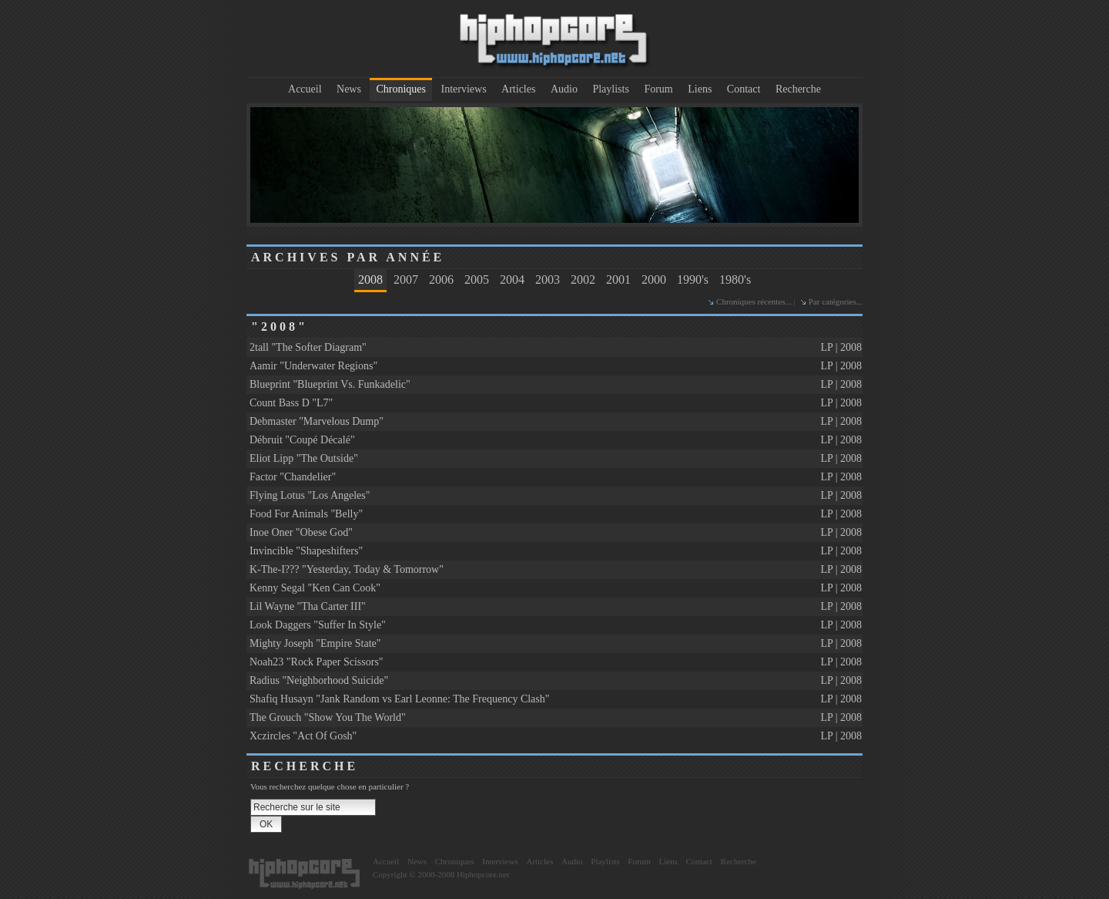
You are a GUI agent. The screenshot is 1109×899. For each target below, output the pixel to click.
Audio (564, 89)
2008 (370, 279)
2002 (583, 279)
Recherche (798, 89)
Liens (700, 89)
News (349, 89)
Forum (658, 89)
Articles (518, 89)
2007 (406, 279)
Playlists (610, 89)
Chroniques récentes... (754, 301)
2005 (476, 279)
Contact (744, 89)
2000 (654, 279)
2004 (512, 279)
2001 (618, 279)
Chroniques (401, 89)
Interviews (464, 89)
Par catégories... (836, 301)
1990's (693, 279)
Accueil (305, 89)
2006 (441, 279)
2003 (547, 279)
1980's (735, 279)
